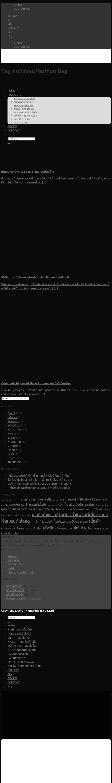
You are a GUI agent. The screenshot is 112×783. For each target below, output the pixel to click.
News (11, 454)
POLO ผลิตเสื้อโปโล (23, 102)
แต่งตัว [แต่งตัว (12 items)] (105, 528)
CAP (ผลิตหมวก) (17, 658)
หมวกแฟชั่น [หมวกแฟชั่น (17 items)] (97, 509)
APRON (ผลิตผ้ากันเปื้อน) (22, 650)
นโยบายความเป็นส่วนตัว (21, 573)
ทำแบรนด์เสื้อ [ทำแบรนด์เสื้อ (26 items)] (86, 499)
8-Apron (13, 446)
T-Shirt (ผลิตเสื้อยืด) (20, 630)
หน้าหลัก (12, 556)
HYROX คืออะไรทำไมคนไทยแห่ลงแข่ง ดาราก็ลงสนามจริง (39, 488)
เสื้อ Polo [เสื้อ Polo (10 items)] (28, 528)
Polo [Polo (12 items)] (16, 499)
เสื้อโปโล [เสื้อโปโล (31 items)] (79, 528)
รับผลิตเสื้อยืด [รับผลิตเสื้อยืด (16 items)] (19, 509)
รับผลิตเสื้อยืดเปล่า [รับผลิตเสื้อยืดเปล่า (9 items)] (35, 509)
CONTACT (14, 682)
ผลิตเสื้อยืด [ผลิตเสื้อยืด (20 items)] (76, 504)
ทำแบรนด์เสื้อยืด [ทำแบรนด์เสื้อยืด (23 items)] (36, 504)
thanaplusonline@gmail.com (23, 598)
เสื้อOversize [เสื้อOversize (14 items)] (8, 528)
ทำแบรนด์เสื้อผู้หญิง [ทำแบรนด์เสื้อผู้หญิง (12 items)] (15, 504)
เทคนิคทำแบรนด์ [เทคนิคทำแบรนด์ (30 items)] (45, 515)
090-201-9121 (14, 586)
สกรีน (11, 569)
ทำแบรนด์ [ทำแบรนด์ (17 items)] (70, 499)
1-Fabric (13, 417)
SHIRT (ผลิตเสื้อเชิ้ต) (19, 638)
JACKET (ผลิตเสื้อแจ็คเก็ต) (22, 642)
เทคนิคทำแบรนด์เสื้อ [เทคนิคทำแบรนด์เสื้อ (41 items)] (77, 514)
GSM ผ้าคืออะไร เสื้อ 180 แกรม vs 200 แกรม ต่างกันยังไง (39, 484)
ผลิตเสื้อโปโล (15, 564)
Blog (10, 674)
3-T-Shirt (14, 425)
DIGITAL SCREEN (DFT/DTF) (25, 666)
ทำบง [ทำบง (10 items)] (62, 499)
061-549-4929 (15, 590)
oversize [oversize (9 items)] (10, 500)
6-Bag (11, 438)
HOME (11, 91)
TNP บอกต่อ (14, 462)
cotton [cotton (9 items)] (3, 500)
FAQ (10, 36)
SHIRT (11, 24)
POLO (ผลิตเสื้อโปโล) (19, 634)
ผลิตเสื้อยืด (14, 560)
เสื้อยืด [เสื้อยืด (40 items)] (49, 528)
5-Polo (12, 434)
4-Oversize (15, 429)
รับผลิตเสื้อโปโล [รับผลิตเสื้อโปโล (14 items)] (50, 509)
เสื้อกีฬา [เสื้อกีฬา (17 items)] (37, 528)
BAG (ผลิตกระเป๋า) (18, 654)
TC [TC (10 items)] (20, 499)
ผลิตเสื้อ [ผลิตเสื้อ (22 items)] (62, 504)
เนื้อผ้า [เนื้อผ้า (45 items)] (95, 521)
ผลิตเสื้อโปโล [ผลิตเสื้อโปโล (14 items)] (90, 505)
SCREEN (12, 16)
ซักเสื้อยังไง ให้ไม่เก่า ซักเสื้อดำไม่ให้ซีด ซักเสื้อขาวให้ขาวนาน (40, 480)
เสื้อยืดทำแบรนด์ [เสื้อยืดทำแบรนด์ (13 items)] (63, 528)
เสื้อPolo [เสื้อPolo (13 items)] (19, 528)
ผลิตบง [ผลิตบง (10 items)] (54, 505)
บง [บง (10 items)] (49, 505)
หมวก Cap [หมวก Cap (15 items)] (71, 509)
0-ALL (11, 413)
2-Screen (13, 421)
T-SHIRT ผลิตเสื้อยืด (24, 98)
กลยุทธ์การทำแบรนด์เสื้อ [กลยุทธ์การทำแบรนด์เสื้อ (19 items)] (37, 499)
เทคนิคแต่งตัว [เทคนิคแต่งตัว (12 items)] (82, 522)
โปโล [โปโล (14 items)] (15, 533)
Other (11, 458)
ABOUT (12, 678)
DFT (10, 20)
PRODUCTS (14, 95)
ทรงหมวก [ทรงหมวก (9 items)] (55, 500)
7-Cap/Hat (14, 442)
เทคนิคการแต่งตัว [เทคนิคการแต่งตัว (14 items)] (22, 515)
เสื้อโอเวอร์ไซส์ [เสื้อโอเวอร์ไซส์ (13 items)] (94, 528)
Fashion (12, 450)
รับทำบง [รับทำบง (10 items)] (101, 505)
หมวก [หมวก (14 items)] (62, 509)
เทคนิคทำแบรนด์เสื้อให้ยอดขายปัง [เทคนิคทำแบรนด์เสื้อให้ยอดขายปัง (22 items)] (53, 521)
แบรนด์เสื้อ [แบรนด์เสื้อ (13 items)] (6, 533)
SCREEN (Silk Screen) (21, 662)
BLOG (11, 32)
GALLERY (13, 28)
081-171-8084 (15, 594)
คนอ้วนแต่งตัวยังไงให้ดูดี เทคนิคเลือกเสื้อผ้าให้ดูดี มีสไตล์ (38, 476)
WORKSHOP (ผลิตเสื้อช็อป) (23, 646)
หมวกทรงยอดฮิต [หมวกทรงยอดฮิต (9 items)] (84, 509)
